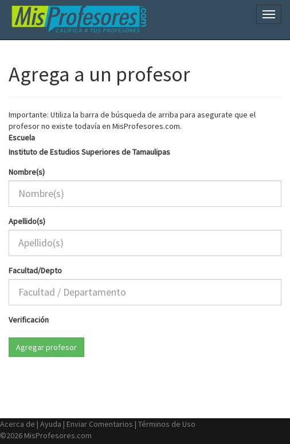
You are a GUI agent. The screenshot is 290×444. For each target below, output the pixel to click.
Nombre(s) (27, 172)
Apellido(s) (27, 221)
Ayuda (50, 424)
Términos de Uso (166, 424)
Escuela (22, 137)
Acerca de (17, 424)
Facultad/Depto (35, 270)
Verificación (29, 320)
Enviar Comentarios (99, 424)
